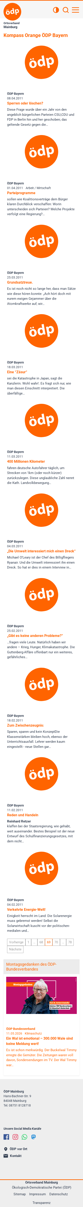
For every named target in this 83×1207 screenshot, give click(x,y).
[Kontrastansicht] (56, 10)
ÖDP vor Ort (15, 1149)
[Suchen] (66, 10)
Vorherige (16, 942)
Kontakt (12, 1156)
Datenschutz (58, 1194)
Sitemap (20, 1194)
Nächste (15, 949)
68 (41, 942)
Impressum (37, 1194)
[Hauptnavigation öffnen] (75, 10)
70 (56, 942)
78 (70, 942)
